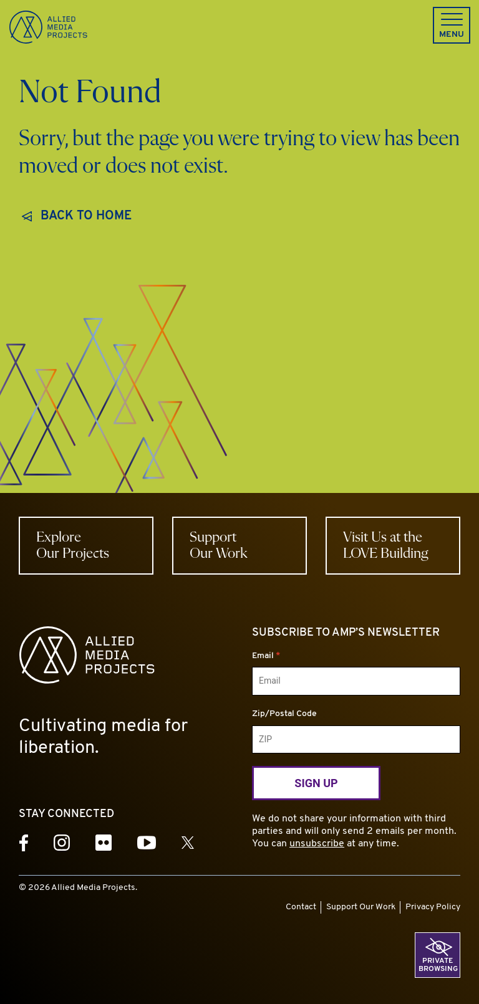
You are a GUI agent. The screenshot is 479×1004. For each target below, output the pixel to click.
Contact (301, 907)
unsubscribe (316, 844)
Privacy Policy (432, 907)
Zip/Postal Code (284, 714)
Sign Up (315, 783)
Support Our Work (360, 907)
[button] (451, 25)
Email (266, 656)
